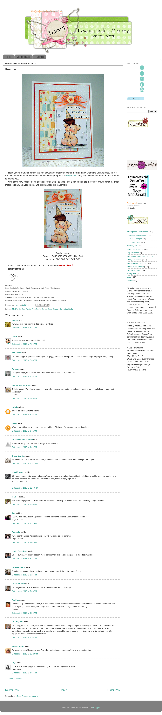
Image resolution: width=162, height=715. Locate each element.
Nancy (15, 320)
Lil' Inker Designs (134, 239)
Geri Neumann (18, 567)
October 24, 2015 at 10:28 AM (25, 654)
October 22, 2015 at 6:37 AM (24, 559)
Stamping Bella (66, 309)
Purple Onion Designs (136, 263)
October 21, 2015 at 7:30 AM (24, 344)
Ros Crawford (18, 584)
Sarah (14, 423)
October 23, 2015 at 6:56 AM (24, 613)
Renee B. (16, 532)
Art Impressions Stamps (137, 232)
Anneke (15, 369)
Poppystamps (133, 253)
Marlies (15, 497)
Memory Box (132, 246)
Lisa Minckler (18, 472)
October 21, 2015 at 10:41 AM (25, 463)
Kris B (15, 407)
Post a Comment (16, 678)
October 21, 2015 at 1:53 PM (24, 504)
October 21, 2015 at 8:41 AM (24, 431)
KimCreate (17, 353)
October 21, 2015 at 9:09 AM (24, 447)
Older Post (113, 690)
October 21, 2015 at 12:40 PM (25, 488)
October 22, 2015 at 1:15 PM (24, 575)
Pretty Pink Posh (33, 309)
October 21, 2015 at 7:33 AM (24, 360)
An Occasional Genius (22, 440)
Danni (14, 336)
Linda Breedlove (19, 551)
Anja (14, 662)
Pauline (15, 600)
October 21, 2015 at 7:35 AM (24, 376)
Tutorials (39, 57)
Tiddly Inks (131, 273)
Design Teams (24, 57)
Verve (129, 277)
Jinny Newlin (18, 456)
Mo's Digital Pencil (135, 249)
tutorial (130, 280)
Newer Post (12, 690)
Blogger (96, 708)
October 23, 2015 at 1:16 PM (24, 637)
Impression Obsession (137, 235)
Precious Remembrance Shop (140, 256)
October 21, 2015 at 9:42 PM (24, 542)
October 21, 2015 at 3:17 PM (24, 523)
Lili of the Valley (134, 242)
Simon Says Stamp (50, 309)
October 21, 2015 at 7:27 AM (24, 328)
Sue (13, 513)
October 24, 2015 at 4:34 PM (24, 673)
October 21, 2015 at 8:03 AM (24, 398)
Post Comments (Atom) (27, 696)
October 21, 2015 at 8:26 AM (24, 414)
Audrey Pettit (18, 646)
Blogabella (71, 176)
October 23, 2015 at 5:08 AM (24, 591)
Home (9, 57)
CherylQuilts (17, 622)
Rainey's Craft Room (21, 385)
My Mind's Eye (18, 309)
